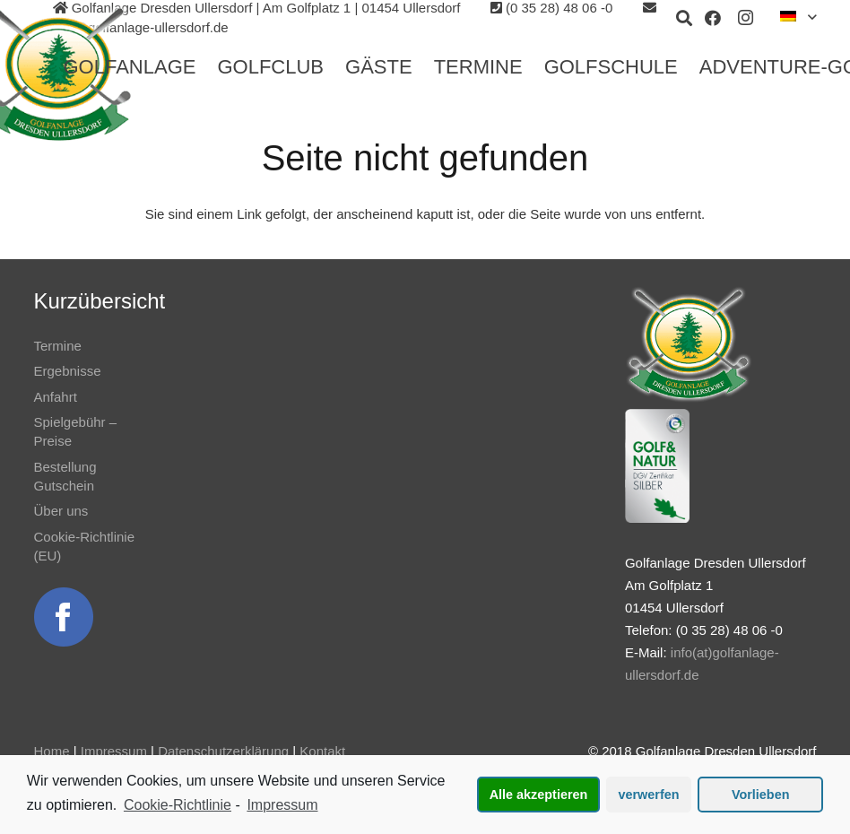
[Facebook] (713, 18)
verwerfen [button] (649, 794)
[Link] (63, 617)
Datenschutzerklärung (223, 751)
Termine (58, 345)
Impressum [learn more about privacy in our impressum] (282, 804)
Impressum (114, 751)
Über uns (61, 510)
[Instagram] (745, 18)
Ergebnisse (67, 370)
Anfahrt (55, 396)
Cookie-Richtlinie (177, 804)
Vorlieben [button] (761, 794)
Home (52, 751)
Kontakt (322, 751)
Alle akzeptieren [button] (539, 794)
